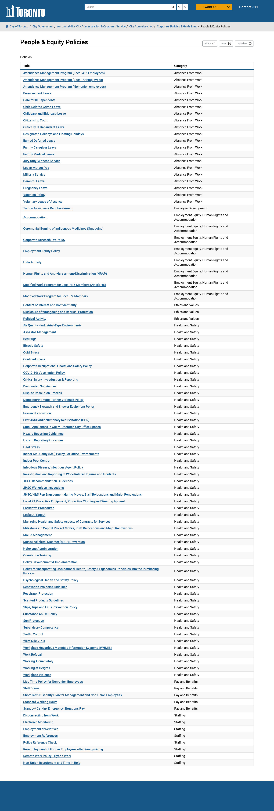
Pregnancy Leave (35, 188)
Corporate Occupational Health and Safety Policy (57, 366)
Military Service (34, 174)
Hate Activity (32, 262)
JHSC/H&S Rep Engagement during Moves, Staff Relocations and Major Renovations (82, 494)
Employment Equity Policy (41, 251)
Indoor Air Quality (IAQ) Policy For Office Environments (61, 454)
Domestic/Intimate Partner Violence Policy (53, 400)
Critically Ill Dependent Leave (43, 127)
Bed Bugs (29, 339)
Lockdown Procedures (38, 508)
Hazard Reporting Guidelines (43, 433)
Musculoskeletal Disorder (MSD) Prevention (54, 542)
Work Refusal (32, 654)
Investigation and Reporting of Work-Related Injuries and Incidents (69, 474)
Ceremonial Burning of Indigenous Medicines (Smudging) (63, 228)
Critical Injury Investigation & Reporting (50, 379)
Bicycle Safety (33, 345)
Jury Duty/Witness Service (41, 161)
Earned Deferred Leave (39, 140)
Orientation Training (37, 555)
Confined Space (34, 359)
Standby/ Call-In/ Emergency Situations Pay (54, 708)
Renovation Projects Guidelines (45, 587)
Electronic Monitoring (38, 722)
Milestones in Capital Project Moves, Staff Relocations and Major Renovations (78, 528)
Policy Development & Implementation (50, 562)
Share (211, 43)
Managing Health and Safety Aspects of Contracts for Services (66, 521)
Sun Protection (33, 620)
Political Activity (34, 318)
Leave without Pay (36, 167)
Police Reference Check (40, 742)
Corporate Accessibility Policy (44, 240)
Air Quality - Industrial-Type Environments (52, 325)
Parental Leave (34, 181)
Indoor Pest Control (36, 460)
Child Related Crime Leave (42, 107)
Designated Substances (39, 386)
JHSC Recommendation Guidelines (48, 481)
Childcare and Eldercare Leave (44, 113)
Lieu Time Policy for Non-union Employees (53, 681)
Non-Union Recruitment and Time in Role (51, 762)
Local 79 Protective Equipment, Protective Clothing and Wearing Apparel (74, 501)
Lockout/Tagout (34, 515)
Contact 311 (248, 7)
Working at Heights (36, 668)
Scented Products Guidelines (43, 600)
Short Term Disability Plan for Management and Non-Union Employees (72, 695)
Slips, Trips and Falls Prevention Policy (50, 607)
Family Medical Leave (38, 154)
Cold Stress (31, 352)
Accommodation (34, 217)
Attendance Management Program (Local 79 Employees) (63, 80)
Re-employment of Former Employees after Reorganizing (63, 749)
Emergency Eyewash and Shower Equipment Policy (59, 406)
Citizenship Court (35, 120)
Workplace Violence (37, 675)
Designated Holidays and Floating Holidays (53, 134)
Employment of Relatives (40, 729)
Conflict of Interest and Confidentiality (50, 305)
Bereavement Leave (37, 93)
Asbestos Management (39, 332)
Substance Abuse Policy (40, 614)
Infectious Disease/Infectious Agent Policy (53, 467)
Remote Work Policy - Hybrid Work (47, 756)
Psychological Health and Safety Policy (50, 580)
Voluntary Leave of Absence (43, 201)
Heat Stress (31, 447)
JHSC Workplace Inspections (43, 487)
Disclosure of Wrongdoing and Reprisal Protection (58, 312)
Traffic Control (33, 634)
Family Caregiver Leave (39, 147)
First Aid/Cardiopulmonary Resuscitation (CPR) (56, 420)
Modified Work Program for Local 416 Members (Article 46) (64, 285)
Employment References (40, 735)
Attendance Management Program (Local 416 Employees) (64, 73)
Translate (242, 43)
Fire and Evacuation (37, 413)
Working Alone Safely (38, 661)
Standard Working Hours (40, 702)
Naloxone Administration (40, 548)
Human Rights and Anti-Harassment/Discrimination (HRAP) (65, 273)
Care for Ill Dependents (39, 100)
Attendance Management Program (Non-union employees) (64, 86)
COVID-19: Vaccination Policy (44, 372)
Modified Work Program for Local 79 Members (55, 296)
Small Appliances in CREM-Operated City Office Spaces (62, 427)
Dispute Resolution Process (42, 393)
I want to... (211, 6)
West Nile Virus (34, 641)
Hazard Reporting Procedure (43, 440)
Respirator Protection (38, 593)
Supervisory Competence (41, 627)
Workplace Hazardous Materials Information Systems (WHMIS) (67, 648)
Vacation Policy (34, 195)
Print (224, 43)
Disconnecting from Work (41, 715)
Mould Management (37, 535)
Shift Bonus (31, 688)
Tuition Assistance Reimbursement (48, 208)
